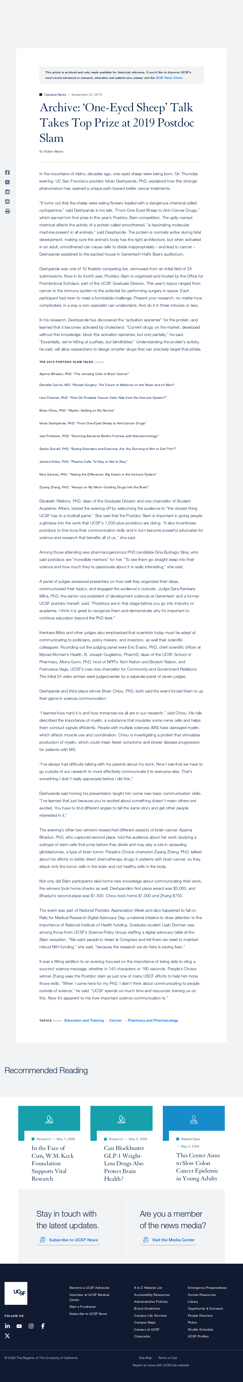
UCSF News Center (169, 77)
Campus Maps (145, 1321)
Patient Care (119, 19)
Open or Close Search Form (230, 19)
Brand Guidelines (147, 1307)
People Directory (200, 1314)
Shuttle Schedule (200, 1327)
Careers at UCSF (146, 1327)
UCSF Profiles (198, 1335)
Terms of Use (167, 1356)
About (94, 19)
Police (192, 1321)
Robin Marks (53, 151)
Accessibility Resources (152, 1293)
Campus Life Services (150, 1314)
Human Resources (202, 1293)
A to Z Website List (148, 1286)
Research (148, 19)
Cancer (115, 1020)
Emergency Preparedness (207, 1286)
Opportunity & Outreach (205, 1307)
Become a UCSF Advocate (89, 1286)
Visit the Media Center (172, 1238)
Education (174, 19)
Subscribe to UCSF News (71, 1238)
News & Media (205, 19)
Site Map (145, 1356)
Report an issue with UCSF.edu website (161, 1363)
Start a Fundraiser (82, 1305)
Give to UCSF (221, 5)
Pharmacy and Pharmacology (153, 1020)
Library (193, 1300)
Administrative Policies (151, 1300)
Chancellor (142, 1335)
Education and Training (84, 1020)
